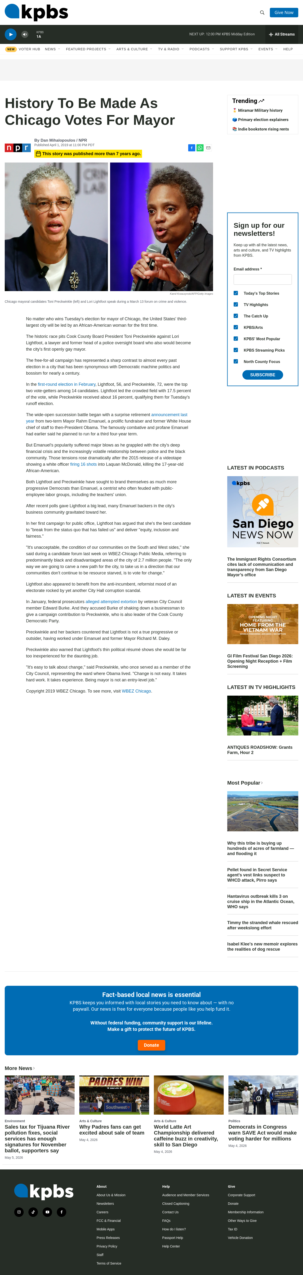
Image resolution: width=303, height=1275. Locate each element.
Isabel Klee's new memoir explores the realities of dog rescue (262, 947)
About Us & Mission (111, 1195)
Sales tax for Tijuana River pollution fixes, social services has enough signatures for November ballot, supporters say (37, 1139)
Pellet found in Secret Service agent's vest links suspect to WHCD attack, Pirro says (257, 875)
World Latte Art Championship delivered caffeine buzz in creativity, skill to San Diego (186, 1136)
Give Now (284, 12)
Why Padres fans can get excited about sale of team (111, 1130)
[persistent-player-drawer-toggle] (281, 34)
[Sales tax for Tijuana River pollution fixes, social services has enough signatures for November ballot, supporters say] (40, 1094)
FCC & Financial (109, 1221)
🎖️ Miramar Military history (257, 110)
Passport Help (172, 1238)
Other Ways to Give (242, 1221)
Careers (102, 1212)
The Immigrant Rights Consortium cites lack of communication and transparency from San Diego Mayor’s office (261, 567)
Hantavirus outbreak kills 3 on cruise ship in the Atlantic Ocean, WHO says (260, 901)
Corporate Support (241, 1195)
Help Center (171, 1246)
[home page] (36, 12)
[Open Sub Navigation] (59, 49)
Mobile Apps (106, 1229)
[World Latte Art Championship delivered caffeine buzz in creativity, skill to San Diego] (189, 1094)
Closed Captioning (175, 1203)
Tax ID (232, 1229)
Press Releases (108, 1238)
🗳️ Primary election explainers (260, 119)
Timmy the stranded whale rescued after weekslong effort (262, 925)
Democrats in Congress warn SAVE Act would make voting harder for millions (262, 1133)
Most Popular (245, 783)
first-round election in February (66, 384)
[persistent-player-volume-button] (25, 34)
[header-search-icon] (262, 12)
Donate (151, 1045)
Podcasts (200, 49)
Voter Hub (29, 49)
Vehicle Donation (240, 1238)
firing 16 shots (83, 464)
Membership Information (246, 1212)
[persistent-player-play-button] (10, 34)
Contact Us (170, 1212)
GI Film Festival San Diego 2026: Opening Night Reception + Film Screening (260, 661)
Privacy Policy (107, 1246)
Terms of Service (109, 1263)
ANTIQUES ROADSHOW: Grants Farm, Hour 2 (260, 750)
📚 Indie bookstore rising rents (260, 129)
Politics (234, 1121)
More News (20, 1068)
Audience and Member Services (185, 1195)
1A (38, 36)
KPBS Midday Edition (238, 34)
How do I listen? (174, 1229)
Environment (15, 1121)
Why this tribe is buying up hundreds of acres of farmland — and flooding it (260, 848)
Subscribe (262, 374)
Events (265, 49)
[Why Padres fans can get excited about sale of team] (114, 1094)
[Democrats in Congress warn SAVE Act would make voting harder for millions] (263, 1094)
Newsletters (105, 1203)
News (50, 49)
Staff (100, 1255)
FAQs (166, 1221)
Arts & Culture (132, 49)
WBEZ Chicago (136, 691)
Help (288, 49)
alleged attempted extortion (111, 601)
